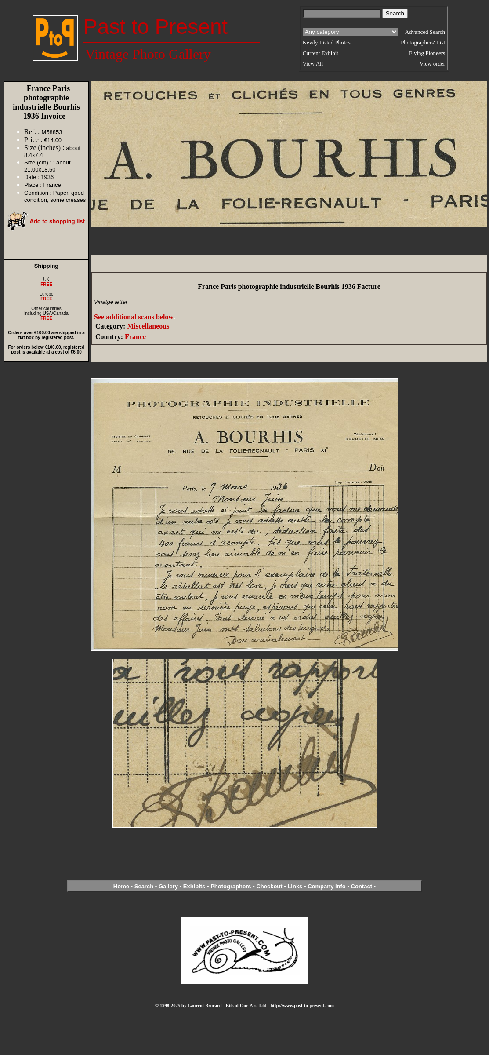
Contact (361, 886)
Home (121, 886)
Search (143, 886)
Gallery (168, 886)
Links (294, 886)
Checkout (269, 886)
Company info (327, 886)
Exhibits (194, 886)
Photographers (230, 886)
